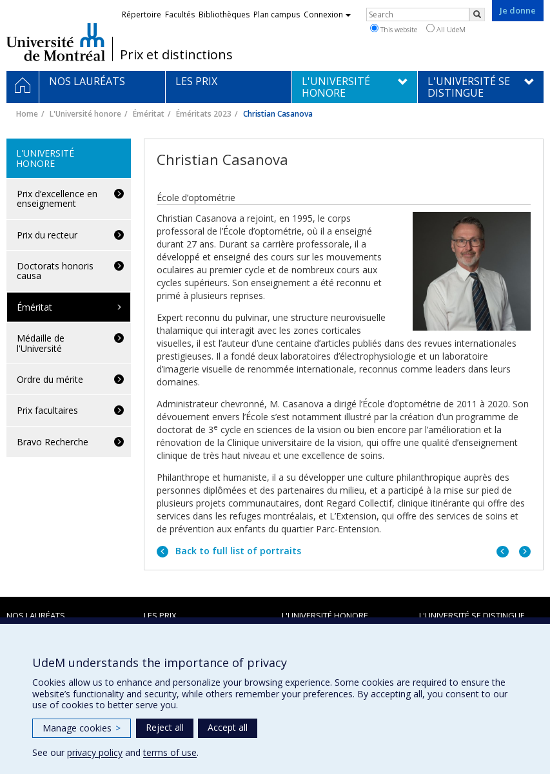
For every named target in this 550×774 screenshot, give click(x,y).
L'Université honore (85, 113)
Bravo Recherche (52, 442)
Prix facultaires (47, 410)
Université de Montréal (55, 42)
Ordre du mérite (50, 379)
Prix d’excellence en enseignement (57, 198)
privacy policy (95, 752)
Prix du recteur (47, 235)
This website (393, 29)
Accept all (228, 727)
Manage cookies (82, 728)
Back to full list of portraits (237, 551)
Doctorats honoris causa (55, 271)
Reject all (165, 727)
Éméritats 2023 (203, 113)
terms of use (170, 752)
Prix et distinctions (176, 54)
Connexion (327, 14)
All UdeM (446, 29)
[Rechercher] (477, 14)
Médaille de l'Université (40, 343)
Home (27, 113)
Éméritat (148, 113)
